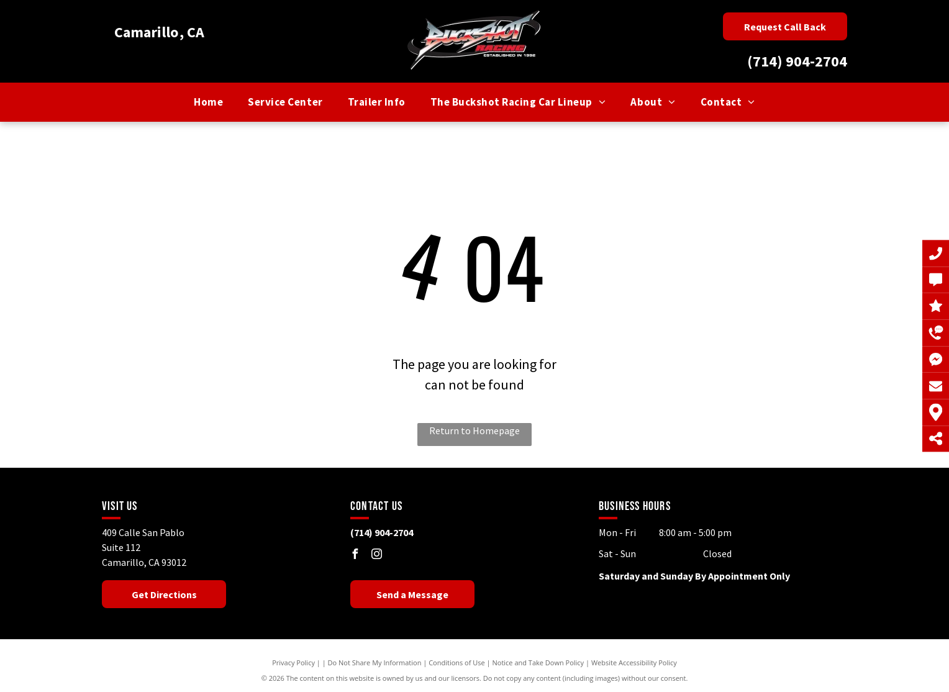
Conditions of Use (457, 662)
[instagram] (377, 555)
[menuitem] (208, 102)
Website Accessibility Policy (634, 662)
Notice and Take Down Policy (538, 662)
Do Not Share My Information (375, 662)
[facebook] (355, 555)
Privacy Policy (293, 662)
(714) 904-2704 (797, 61)
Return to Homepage (474, 430)
